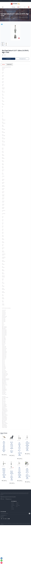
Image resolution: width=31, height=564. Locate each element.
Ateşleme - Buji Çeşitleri (6, 11)
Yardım (10, 0)
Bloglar (12, 506)
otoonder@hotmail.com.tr (9, 499)
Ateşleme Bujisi (10, 11)
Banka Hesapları (18, 505)
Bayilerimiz (17, 502)
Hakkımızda (12, 502)
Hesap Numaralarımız (15, 0)
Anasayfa (2, 11)
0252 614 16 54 (2, 499)
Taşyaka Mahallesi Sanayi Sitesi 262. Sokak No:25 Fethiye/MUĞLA (8, 496)
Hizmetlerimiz (12, 505)
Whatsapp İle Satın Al (22, 58)
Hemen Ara (9, 58)
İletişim (21, 0)
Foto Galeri (12, 507)
